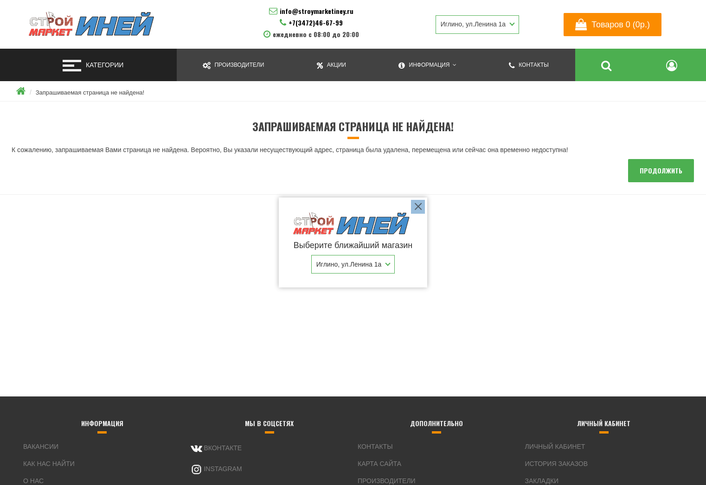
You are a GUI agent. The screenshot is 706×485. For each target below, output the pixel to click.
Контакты (375, 446)
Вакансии (40, 446)
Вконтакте (216, 448)
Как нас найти (49, 463)
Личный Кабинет (555, 446)
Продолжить (661, 170)
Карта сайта (379, 463)
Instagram (216, 469)
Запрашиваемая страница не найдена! (90, 92)
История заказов (556, 463)
